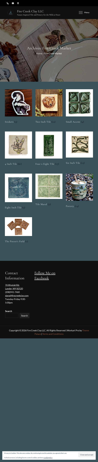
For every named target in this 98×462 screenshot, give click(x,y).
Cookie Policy (48, 458)
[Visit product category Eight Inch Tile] (18, 192)
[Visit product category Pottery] (79, 191)
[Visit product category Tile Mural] (49, 190)
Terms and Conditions (53, 334)
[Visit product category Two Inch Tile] (49, 107)
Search (8, 311)
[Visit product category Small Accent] (79, 107)
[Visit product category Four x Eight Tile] (49, 149)
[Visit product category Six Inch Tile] (79, 148)
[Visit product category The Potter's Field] (18, 230)
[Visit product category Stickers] (18, 107)
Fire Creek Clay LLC (30, 11)
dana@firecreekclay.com (17, 295)
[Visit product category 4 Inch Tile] (18, 149)
